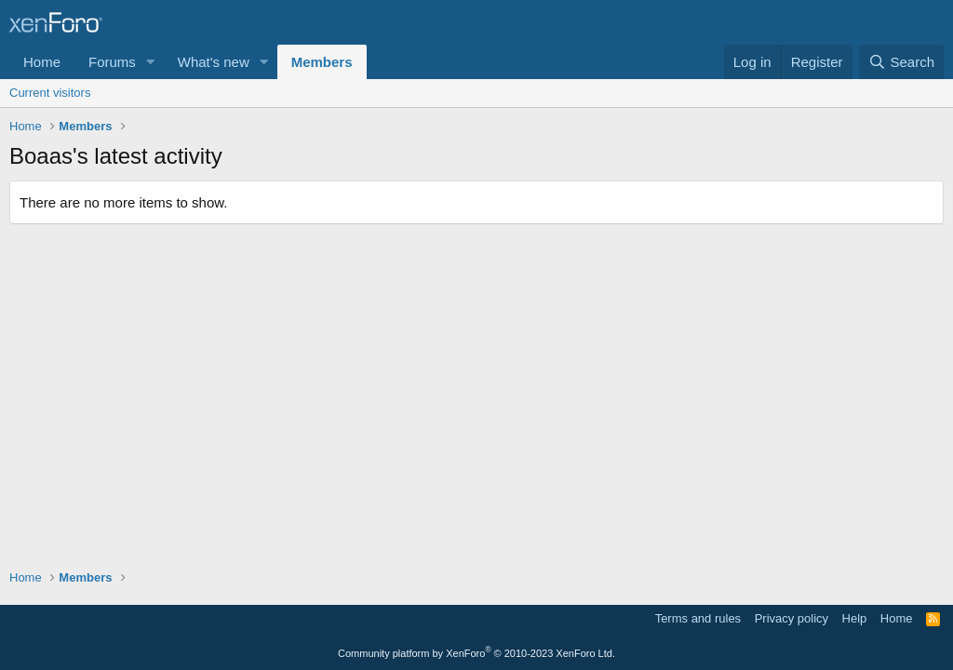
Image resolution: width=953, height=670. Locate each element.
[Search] (901, 62)
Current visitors (49, 93)
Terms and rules (698, 618)
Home (41, 62)
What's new (213, 62)
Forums (112, 62)
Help (854, 618)
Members (322, 62)
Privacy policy (791, 618)
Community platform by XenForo (476, 653)
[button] (151, 62)
